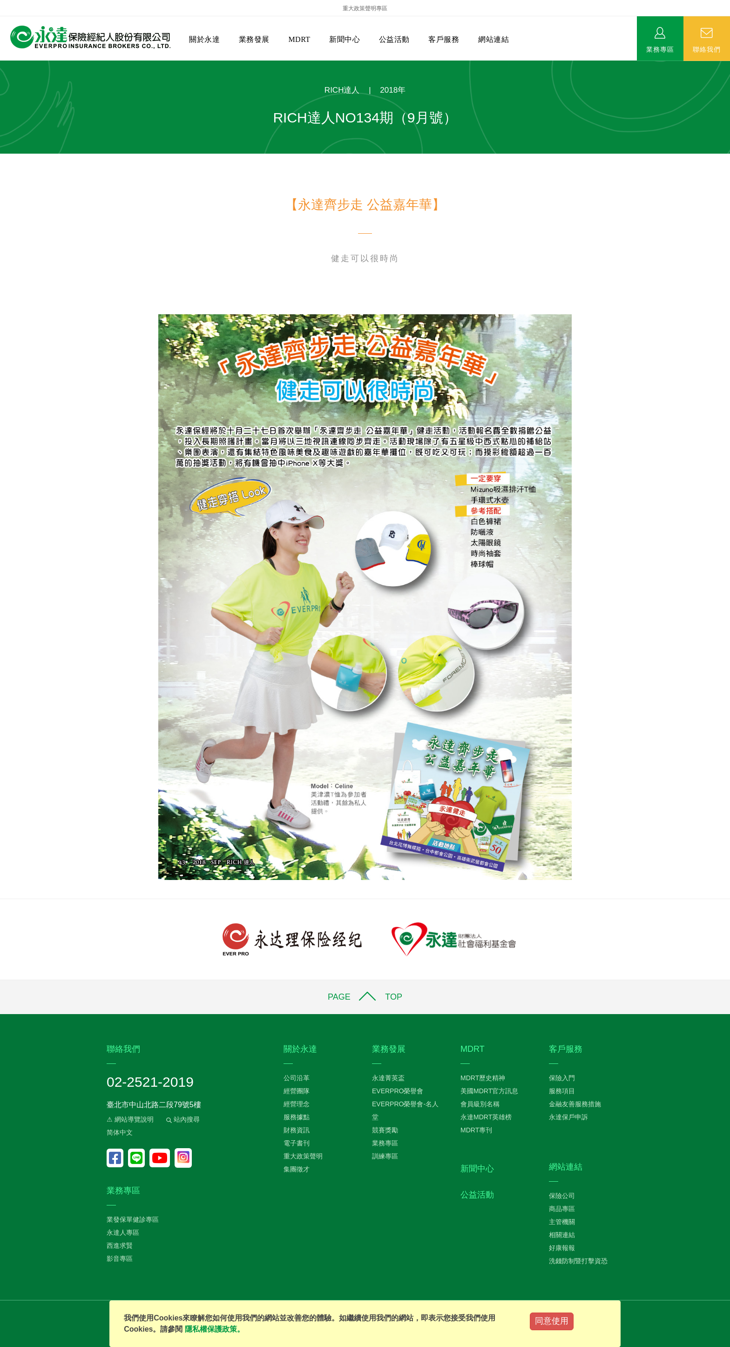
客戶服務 (443, 39)
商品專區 (562, 1208)
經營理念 (297, 1104)
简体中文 (120, 1132)
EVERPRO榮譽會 (397, 1091)
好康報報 (562, 1248)
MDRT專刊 (476, 1130)
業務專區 (660, 49)
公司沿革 (297, 1078)
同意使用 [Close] (551, 1321)
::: (3, 65)
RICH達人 (342, 90)
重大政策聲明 (303, 1156)
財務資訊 (297, 1130)
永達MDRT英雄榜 (486, 1117)
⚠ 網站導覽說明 (130, 1119)
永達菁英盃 (388, 1078)
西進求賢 (120, 1245)
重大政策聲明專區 (365, 8)
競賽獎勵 (385, 1130)
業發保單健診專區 (133, 1219)
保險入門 (562, 1078)
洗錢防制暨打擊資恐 (578, 1261)
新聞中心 (344, 39)
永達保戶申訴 (568, 1117)
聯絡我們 (707, 49)
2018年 (393, 90)
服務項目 (562, 1091)
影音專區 (120, 1258)
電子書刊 (297, 1143)
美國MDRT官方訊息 (489, 1091)
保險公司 (562, 1195)
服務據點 (297, 1117)
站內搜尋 (182, 1119)
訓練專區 (385, 1156)
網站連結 (493, 39)
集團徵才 (297, 1169)
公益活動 (394, 39)
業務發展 (254, 39)
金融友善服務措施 (575, 1104)
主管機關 (562, 1221)
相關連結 (562, 1235)
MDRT (299, 39)
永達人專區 (123, 1232)
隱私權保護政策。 (214, 1329)
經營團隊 (297, 1091)
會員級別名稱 (480, 1104)
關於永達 (204, 39)
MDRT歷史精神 (482, 1078)
